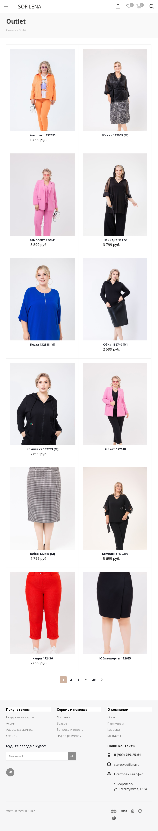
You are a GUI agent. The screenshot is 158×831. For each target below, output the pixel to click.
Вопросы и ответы (70, 729)
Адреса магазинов (19, 729)
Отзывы (11, 736)
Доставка (63, 717)
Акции (10, 723)
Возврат (63, 723)
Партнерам (115, 723)
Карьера (113, 729)
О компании (117, 709)
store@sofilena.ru (126, 764)
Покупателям (18, 709)
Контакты (114, 736)
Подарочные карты (20, 717)
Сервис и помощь (72, 709)
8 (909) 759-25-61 (127, 755)
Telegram (10, 772)
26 (93, 679)
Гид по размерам (69, 736)
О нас (111, 717)
